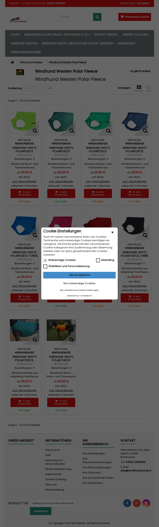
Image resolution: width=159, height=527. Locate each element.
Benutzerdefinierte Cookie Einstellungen (79, 290)
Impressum (86, 296)
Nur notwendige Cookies (79, 283)
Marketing (105, 260)
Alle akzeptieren (79, 275)
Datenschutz (73, 296)
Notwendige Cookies (59, 260)
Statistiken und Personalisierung (66, 266)
